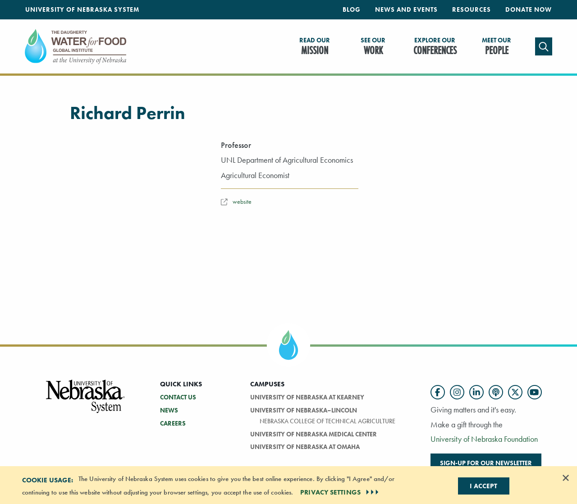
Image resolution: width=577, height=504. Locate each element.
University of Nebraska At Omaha (305, 447)
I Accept (483, 485)
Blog (352, 9)
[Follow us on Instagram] (457, 392)
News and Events (406, 9)
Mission (314, 47)
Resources (471, 9)
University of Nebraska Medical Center (313, 434)
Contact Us (178, 397)
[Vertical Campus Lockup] (86, 401)
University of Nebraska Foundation (484, 439)
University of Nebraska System (82, 9)
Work (373, 47)
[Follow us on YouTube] (534, 392)
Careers (173, 423)
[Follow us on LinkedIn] (476, 392)
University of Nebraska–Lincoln (303, 410)
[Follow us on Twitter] (515, 392)
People (496, 47)
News (169, 410)
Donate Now (528, 9)
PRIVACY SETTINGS (340, 492)
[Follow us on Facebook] (437, 392)
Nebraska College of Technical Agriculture (327, 421)
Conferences (435, 47)
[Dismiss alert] (566, 478)
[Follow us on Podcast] (496, 392)
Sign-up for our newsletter (486, 463)
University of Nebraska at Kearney (307, 397)
